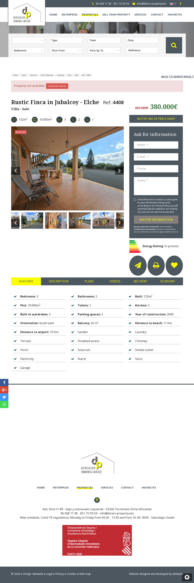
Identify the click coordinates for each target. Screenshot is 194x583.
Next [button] (119, 168)
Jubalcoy (60, 75)
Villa (69, 75)
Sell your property (116, 14)
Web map (85, 574)
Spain (24, 75)
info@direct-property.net (117, 513)
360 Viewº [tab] (140, 281)
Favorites (175, 14)
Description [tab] (59, 281)
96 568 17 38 (69, 513)
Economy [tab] (167, 281)
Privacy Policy (163, 205)
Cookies (71, 574)
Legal (49, 574)
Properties (90, 14)
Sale (76, 75)
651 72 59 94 (88, 513)
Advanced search (57, 86)
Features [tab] (26, 281)
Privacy (59, 574)
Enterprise (70, 14)
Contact (157, 14)
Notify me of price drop (156, 119)
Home (53, 14)
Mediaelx (37, 574)
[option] (67, 168)
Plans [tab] (89, 281)
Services (140, 14)
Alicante (33, 75)
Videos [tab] (115, 281)
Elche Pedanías (47, 75)
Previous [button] (15, 168)
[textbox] (67, 40)
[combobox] (66, 40)
